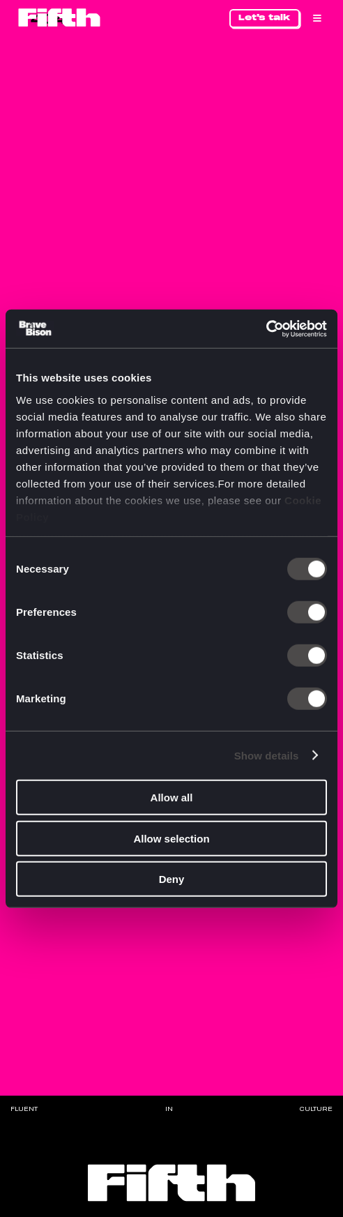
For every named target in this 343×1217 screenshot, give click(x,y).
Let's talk (264, 17)
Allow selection (171, 838)
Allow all (172, 797)
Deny (172, 879)
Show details (266, 755)
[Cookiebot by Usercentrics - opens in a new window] (266, 328)
